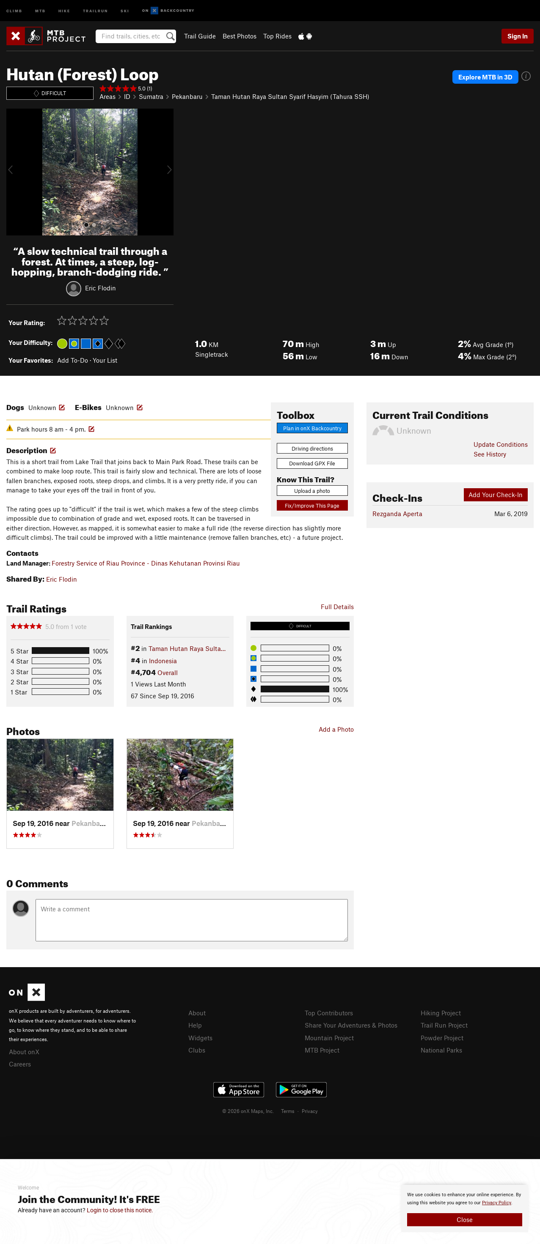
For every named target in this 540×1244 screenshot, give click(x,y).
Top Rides (277, 36)
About (197, 1013)
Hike (64, 10)
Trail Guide (200, 36)
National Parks (441, 1050)
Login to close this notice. (120, 1210)
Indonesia (163, 660)
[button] (14, 172)
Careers (20, 1064)
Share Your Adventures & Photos (351, 1025)
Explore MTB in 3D (485, 77)
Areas (107, 96)
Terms (288, 1111)
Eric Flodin (100, 288)
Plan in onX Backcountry (312, 428)
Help (195, 1025)
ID (127, 96)
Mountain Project (329, 1038)
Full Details (337, 606)
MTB (40, 10)
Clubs (196, 1050)
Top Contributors (329, 1013)
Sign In (517, 36)
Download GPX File (312, 463)
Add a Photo (336, 729)
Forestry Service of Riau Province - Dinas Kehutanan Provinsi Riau (146, 563)
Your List (105, 360)
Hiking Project (441, 1013)
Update (501, 444)
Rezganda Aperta (397, 513)
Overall (167, 672)
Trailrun (95, 10)
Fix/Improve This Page (312, 505)
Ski (125, 10)
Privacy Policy (496, 1203)
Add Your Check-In (495, 494)
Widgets (200, 1038)
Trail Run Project (444, 1025)
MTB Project (322, 1050)
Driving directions (312, 448)
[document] (464, 1208)
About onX (24, 1051)
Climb (14, 10)
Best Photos (239, 36)
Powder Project (442, 1038)
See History (490, 454)
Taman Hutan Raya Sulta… (187, 648)
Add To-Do (72, 360)
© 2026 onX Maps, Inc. (248, 1111)
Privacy (310, 1111)
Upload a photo (312, 490)
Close (465, 1219)
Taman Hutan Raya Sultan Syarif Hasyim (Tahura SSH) (290, 96)
